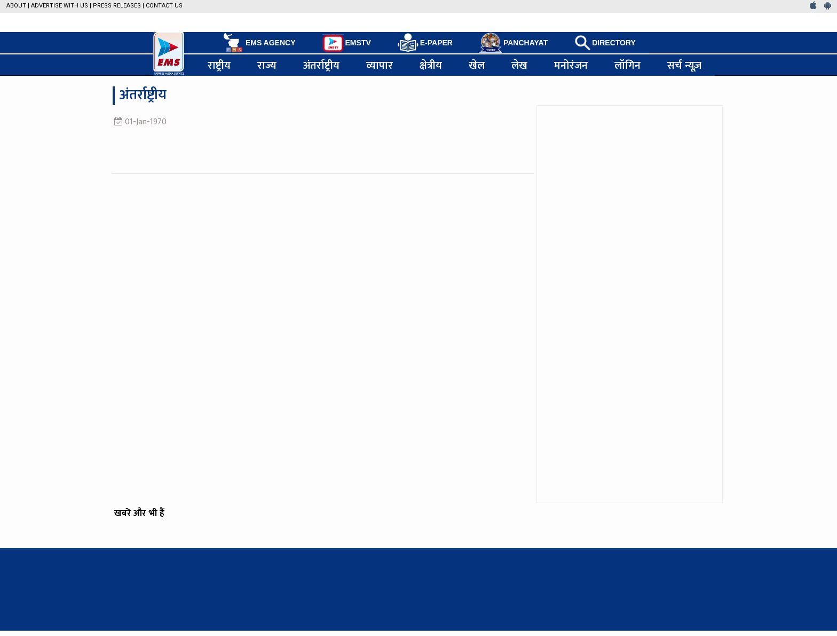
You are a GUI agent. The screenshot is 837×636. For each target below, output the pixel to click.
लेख (519, 65)
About (16, 5)
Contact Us (164, 5)
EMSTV (346, 43)
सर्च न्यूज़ (684, 65)
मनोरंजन (571, 65)
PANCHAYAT (513, 43)
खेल (477, 65)
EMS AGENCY (259, 43)
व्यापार (379, 65)
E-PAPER (425, 43)
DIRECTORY (605, 43)
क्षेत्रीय (431, 65)
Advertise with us (59, 5)
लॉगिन (627, 65)
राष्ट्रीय (219, 65)
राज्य (267, 65)
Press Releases (117, 5)
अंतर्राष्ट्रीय (321, 65)
